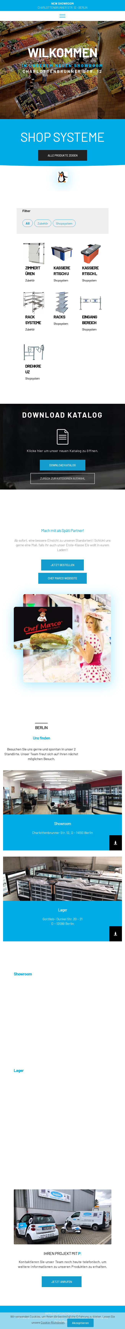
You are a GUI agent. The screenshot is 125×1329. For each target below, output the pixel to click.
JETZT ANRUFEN (61, 1281)
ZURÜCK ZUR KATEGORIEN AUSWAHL (62, 478)
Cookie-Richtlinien (53, 1322)
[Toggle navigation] (62, 16)
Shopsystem (64, 223)
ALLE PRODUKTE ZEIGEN (63, 155)
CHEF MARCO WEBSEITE (62, 578)
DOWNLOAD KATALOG (62, 465)
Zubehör (43, 223)
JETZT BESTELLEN (62, 565)
